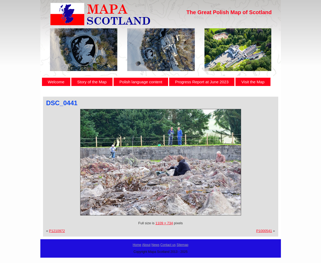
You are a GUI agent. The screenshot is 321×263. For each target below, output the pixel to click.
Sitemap (182, 245)
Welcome (56, 82)
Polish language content (140, 82)
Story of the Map (92, 82)
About (146, 245)
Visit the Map (252, 82)
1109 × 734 (164, 223)
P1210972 (57, 231)
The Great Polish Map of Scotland (229, 12)
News (155, 245)
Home (137, 245)
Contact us (168, 245)
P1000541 (264, 231)
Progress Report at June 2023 (202, 82)
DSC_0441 (62, 103)
